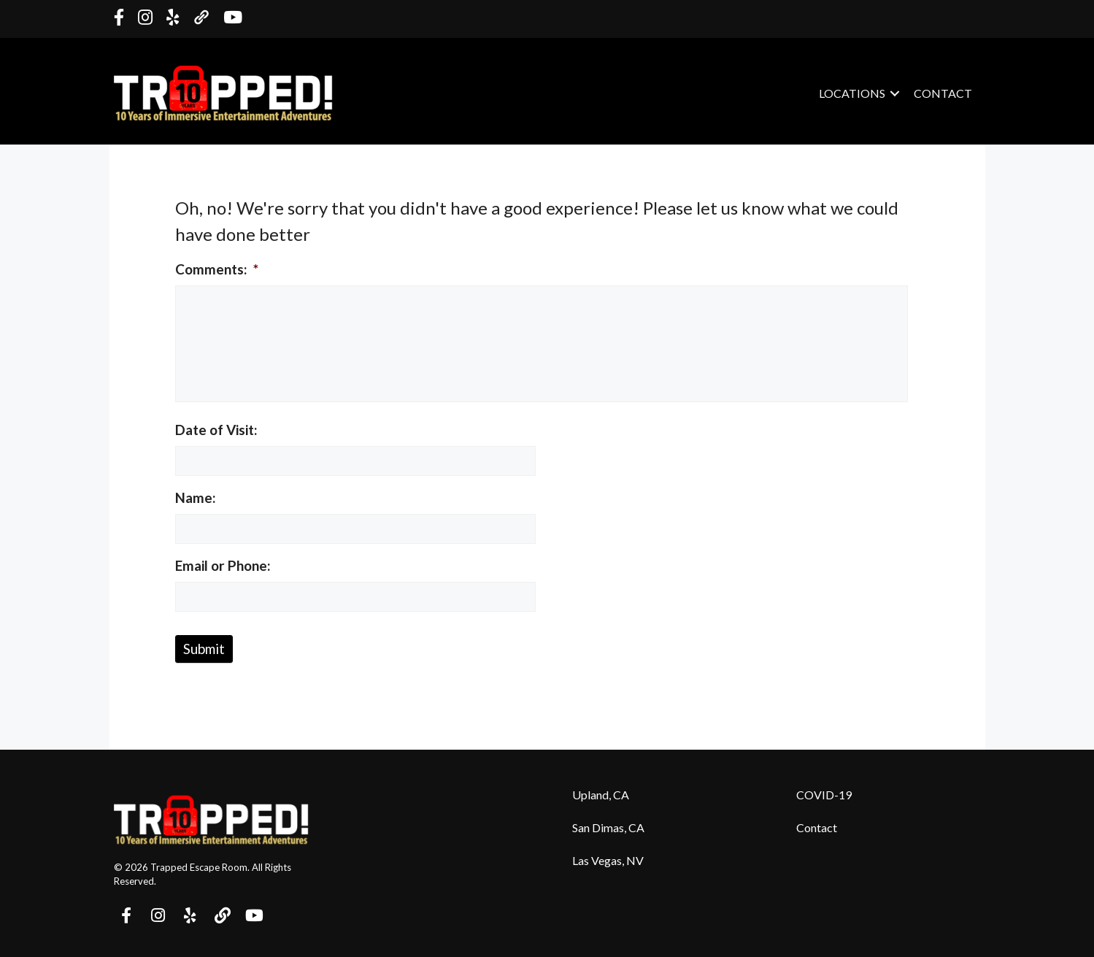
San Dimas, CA (608, 827)
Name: (195, 497)
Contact (943, 93)
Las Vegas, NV (608, 860)
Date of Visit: (216, 429)
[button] (894, 93)
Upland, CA (600, 795)
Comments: (216, 269)
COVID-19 (824, 795)
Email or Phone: (223, 565)
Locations (852, 93)
